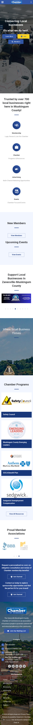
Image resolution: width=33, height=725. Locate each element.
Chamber (16, 155)
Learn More (9, 39)
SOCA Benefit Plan (10, 473)
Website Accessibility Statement (12, 717)
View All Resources (16, 514)
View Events (16, 255)
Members (16, 44)
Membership (16, 133)
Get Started (16, 576)
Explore (5, 705)
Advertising (16, 177)
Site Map (27, 717)
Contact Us (7, 701)
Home (5, 680)
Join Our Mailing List (16, 631)
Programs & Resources (16, 158)
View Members (16, 235)
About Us (6, 698)
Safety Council (9, 414)
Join (23, 39)
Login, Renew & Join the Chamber (16, 136)
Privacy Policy (25, 714)
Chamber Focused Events (16, 203)
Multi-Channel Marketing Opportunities (16, 180)
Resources (7, 687)
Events (16, 199)
